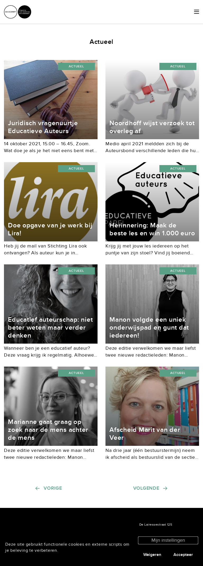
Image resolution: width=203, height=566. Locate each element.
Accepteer (183, 554)
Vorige (53, 488)
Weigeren (152, 554)
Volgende (146, 488)
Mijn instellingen (168, 540)
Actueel (76, 66)
